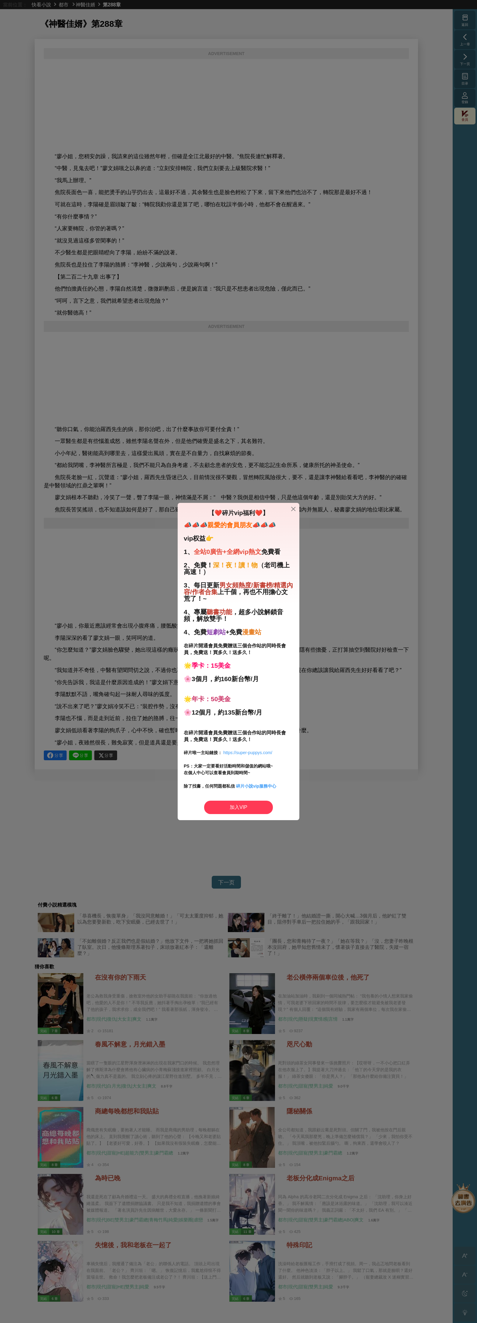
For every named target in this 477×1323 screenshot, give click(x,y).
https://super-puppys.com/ (247, 752)
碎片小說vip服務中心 (256, 786)
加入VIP (238, 807)
